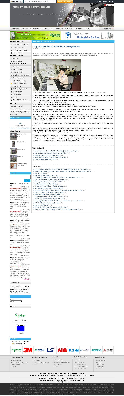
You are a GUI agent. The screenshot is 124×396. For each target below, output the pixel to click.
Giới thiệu (25, 28)
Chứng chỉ (59, 28)
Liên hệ (87, 28)
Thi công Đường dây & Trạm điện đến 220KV (19, 113)
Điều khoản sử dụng (80, 362)
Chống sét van (15, 94)
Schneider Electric (100, 361)
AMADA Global (100, 367)
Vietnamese (108, 5)
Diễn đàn (111, 1)
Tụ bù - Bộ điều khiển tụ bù (19, 100)
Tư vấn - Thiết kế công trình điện (19, 109)
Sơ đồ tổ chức (16, 365)
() (108, 28)
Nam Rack (98, 363)
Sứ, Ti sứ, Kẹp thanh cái (18, 89)
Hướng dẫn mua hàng (80, 369)
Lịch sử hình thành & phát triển (20, 363)
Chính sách (78, 360)
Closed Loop (99, 369)
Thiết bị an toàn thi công (18, 83)
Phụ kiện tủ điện (16, 69)
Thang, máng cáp (16, 53)
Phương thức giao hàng (81, 365)
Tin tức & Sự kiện (48, 28)
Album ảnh (68, 28)
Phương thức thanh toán (81, 367)
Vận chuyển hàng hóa (16, 106)
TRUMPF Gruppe (100, 365)
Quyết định (53, 53)
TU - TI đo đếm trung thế (18, 50)
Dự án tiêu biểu (35, 28)
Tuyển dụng (78, 28)
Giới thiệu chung (16, 361)
